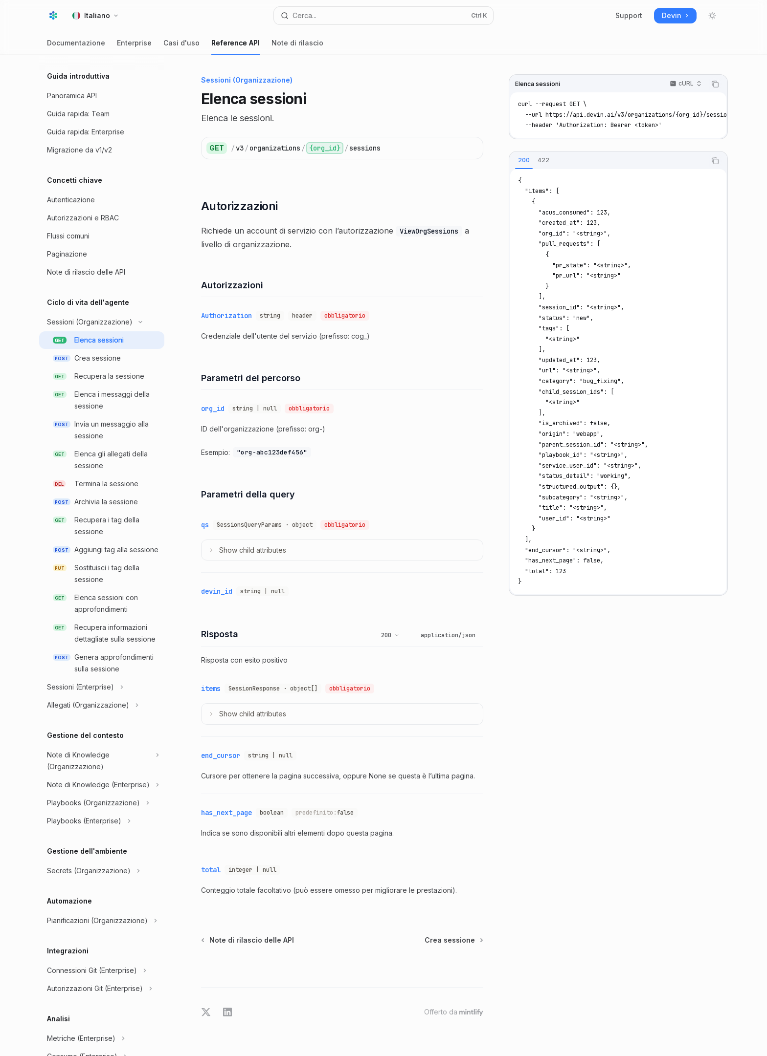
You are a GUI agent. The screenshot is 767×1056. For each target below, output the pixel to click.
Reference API (235, 47)
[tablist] (607, 160)
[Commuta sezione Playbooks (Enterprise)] (101, 821)
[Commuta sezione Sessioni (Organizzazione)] (101, 322)
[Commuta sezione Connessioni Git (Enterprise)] (101, 970)
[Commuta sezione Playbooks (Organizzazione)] (101, 803)
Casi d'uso (181, 47)
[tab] (524, 160)
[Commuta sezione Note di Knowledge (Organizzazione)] (101, 761)
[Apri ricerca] (383, 15)
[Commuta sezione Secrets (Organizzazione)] (101, 871)
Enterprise (134, 47)
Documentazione (76, 47)
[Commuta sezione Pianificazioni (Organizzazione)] (101, 920)
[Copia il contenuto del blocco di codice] (715, 84)
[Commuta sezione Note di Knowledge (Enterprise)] (101, 785)
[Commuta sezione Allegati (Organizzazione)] (101, 705)
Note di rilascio (297, 47)
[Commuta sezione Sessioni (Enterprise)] (101, 687)
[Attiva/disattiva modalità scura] (712, 15)
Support (628, 15)
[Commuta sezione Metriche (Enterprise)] (101, 1038)
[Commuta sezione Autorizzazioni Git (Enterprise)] (101, 988)
